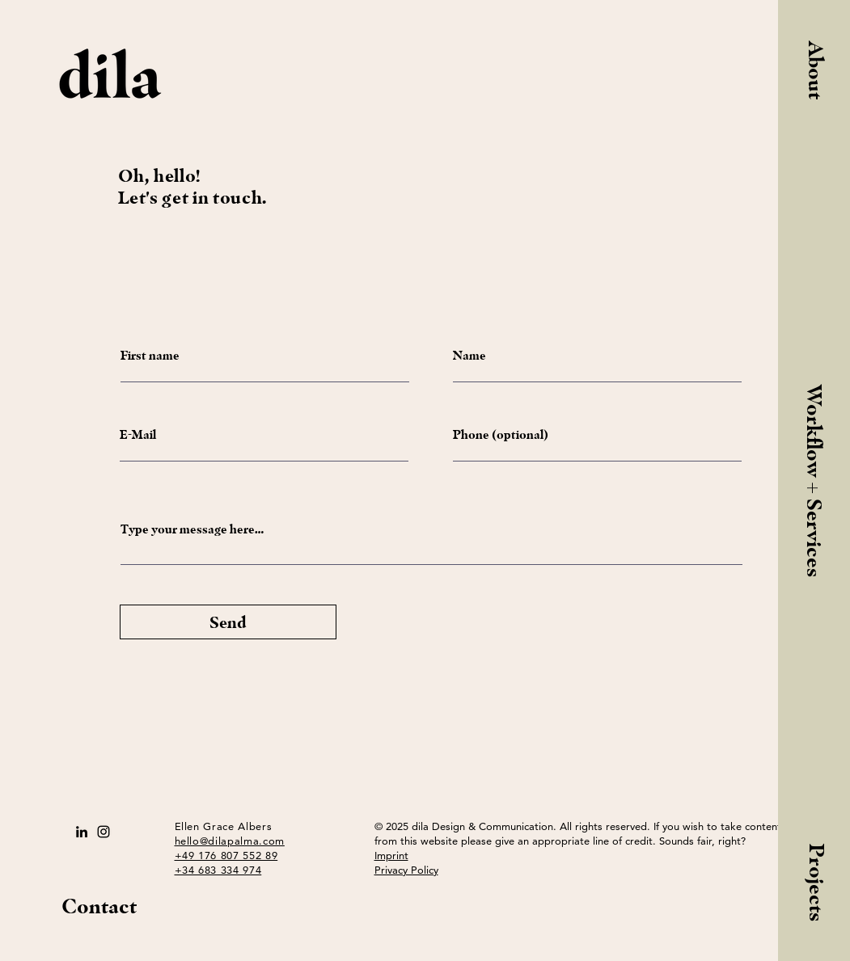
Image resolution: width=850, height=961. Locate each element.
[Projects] (816, 880)
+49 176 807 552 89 (226, 855)
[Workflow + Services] (814, 481)
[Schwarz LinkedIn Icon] (82, 832)
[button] (815, 81)
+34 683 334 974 (218, 869)
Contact (99, 906)
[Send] (228, 622)
